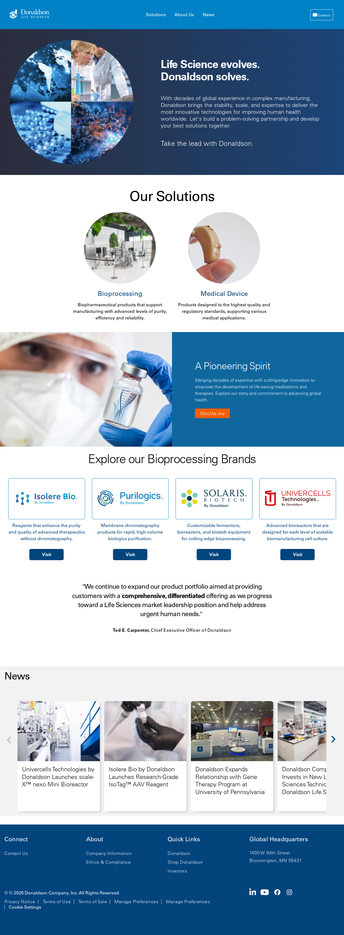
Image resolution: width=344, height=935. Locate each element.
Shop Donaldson (185, 862)
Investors (177, 871)
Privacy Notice (19, 901)
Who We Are (212, 413)
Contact (323, 15)
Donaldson (179, 853)
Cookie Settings (25, 907)
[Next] (336, 743)
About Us (184, 14)
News (208, 14)
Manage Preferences (136, 901)
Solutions (156, 14)
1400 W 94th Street (269, 852)
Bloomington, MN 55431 (275, 860)
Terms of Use (57, 901)
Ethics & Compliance (108, 862)
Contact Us (16, 853)
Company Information (109, 853)
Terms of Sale (92, 901)
